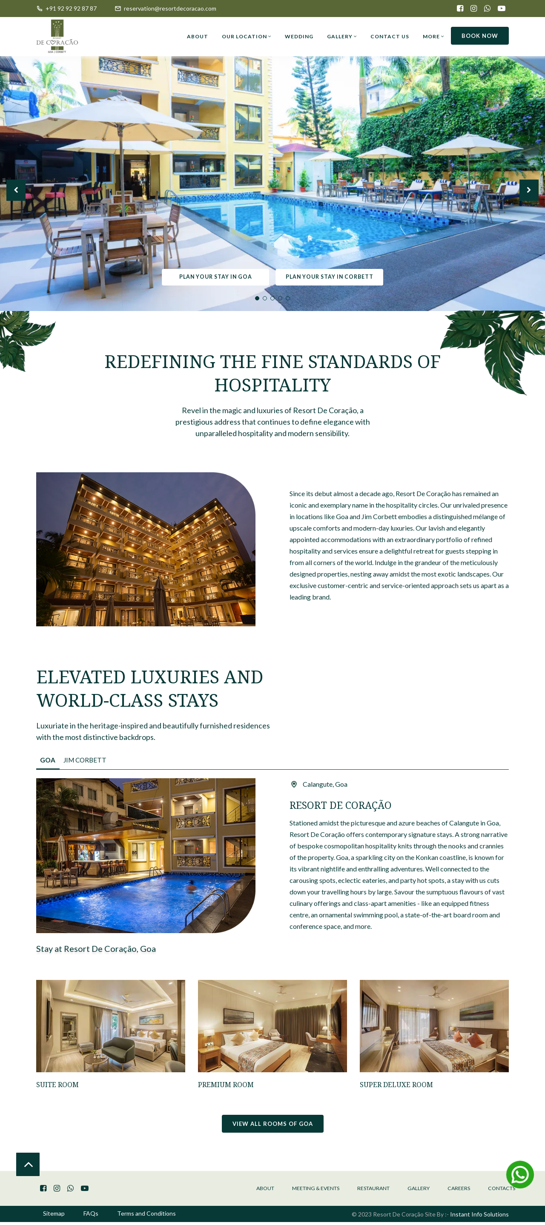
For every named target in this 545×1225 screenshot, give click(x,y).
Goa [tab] (50, 761)
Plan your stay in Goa (212, 276)
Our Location (246, 36)
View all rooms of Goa (272, 1125)
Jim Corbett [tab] (95, 761)
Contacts (498, 1190)
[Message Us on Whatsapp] (520, 1174)
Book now (480, 35)
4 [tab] (280, 298)
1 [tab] (257, 298)
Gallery (342, 36)
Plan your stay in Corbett (331, 276)
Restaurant (356, 1190)
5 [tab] (288, 298)
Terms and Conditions (146, 1216)
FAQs (90, 1216)
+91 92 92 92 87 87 (66, 8)
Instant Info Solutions (479, 1217)
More (433, 36)
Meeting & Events (289, 1190)
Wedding (299, 36)
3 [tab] (272, 298)
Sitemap (54, 1216)
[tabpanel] (272, 179)
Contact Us (389, 36)
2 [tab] (265, 298)
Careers (450, 1190)
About (197, 36)
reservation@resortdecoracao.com (165, 8)
